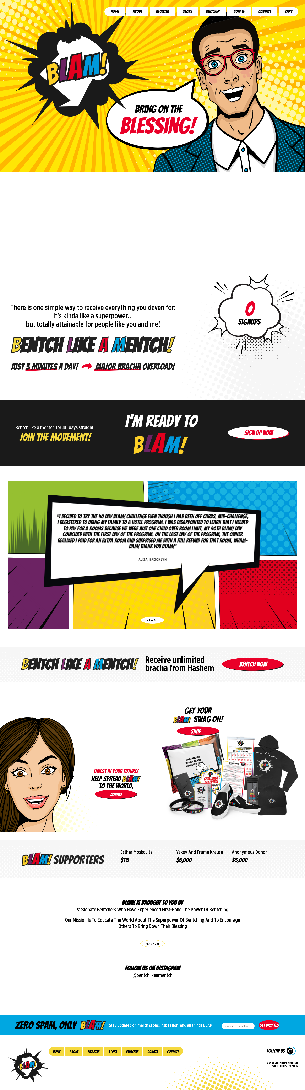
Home (115, 11)
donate (116, 794)
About (137, 11)
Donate (239, 11)
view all (152, 620)
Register (162, 11)
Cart (288, 11)
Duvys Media (291, 1065)
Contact (264, 11)
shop (196, 732)
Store (187, 11)
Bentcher (213, 11)
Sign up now (258, 449)
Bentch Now (253, 680)
